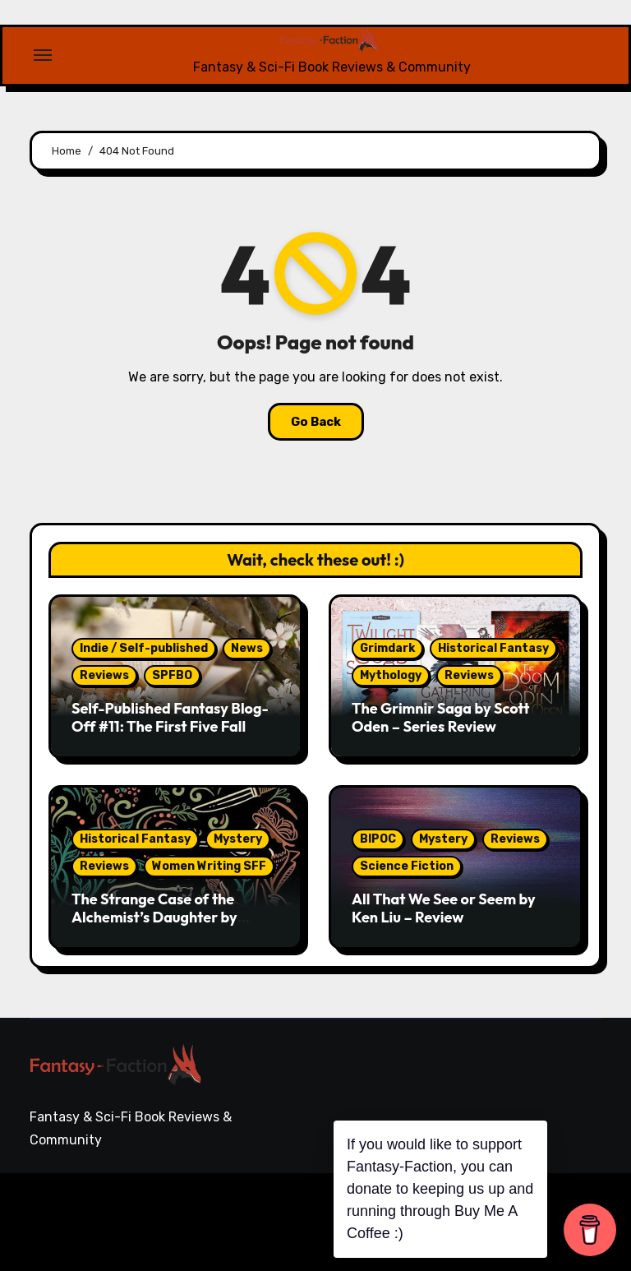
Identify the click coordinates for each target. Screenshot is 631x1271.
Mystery (238, 839)
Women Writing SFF (209, 866)
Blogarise (260, 1210)
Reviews (104, 675)
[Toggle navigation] (43, 55)
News (247, 648)
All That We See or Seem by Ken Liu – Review (444, 908)
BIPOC (378, 839)
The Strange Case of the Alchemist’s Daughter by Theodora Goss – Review (154, 917)
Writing (579, 1203)
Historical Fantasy (493, 648)
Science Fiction (407, 866)
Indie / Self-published (144, 648)
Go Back (316, 421)
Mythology (390, 675)
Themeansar (86, 1233)
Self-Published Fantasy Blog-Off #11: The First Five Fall (170, 717)
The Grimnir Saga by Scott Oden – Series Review (441, 717)
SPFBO (172, 675)
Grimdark (387, 648)
